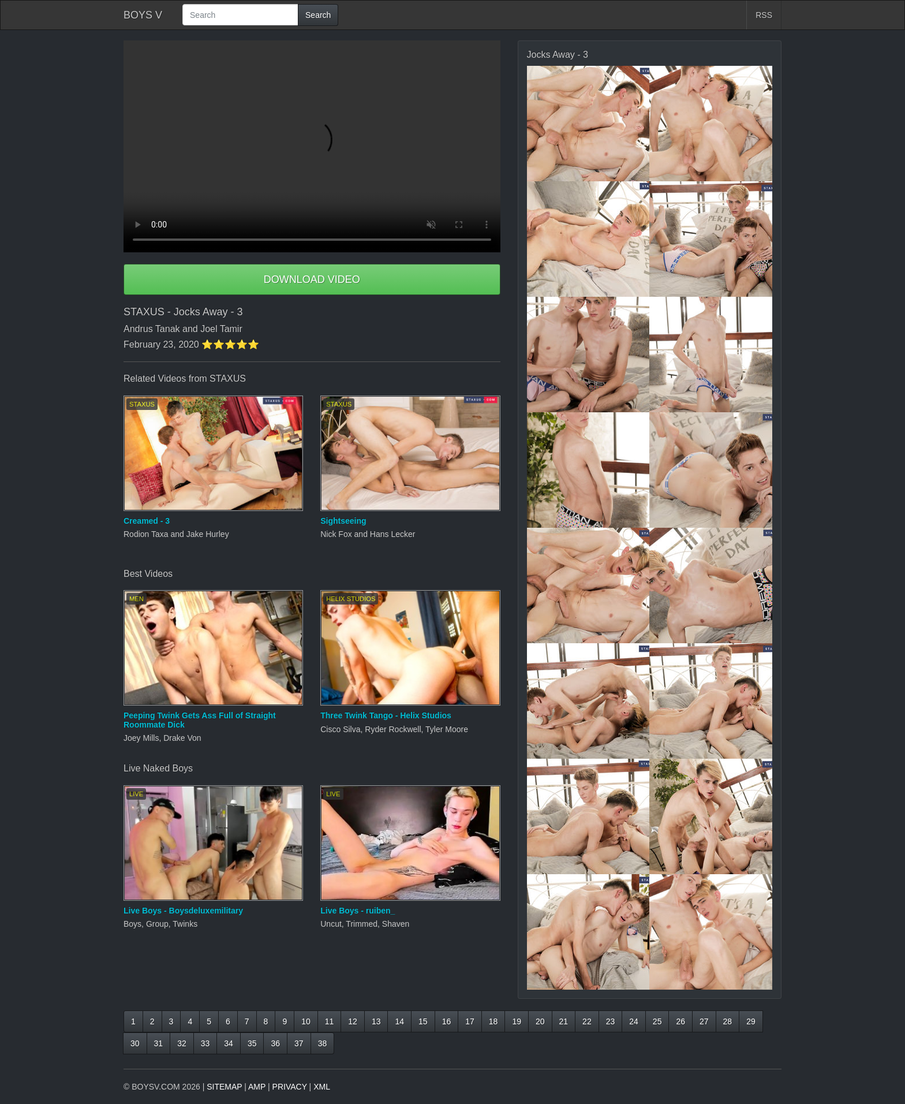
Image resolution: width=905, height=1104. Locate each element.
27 (704, 1021)
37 (299, 1043)
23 (610, 1021)
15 (423, 1021)
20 (540, 1021)
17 (469, 1021)
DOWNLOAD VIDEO (312, 279)
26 (680, 1021)
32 (181, 1043)
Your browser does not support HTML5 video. (312, 146)
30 (135, 1043)
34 (228, 1043)
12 (352, 1021)
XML (321, 1086)
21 (564, 1021)
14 (399, 1021)
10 (306, 1021)
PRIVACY (289, 1086)
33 (205, 1043)
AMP (256, 1086)
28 (727, 1021)
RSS (764, 15)
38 (322, 1043)
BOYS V (143, 15)
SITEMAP (224, 1086)
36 (275, 1043)
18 (493, 1021)
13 (376, 1021)
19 (516, 1021)
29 (751, 1021)
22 (587, 1021)
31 (158, 1043)
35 (252, 1043)
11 (329, 1021)
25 (657, 1021)
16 (446, 1021)
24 (633, 1021)
